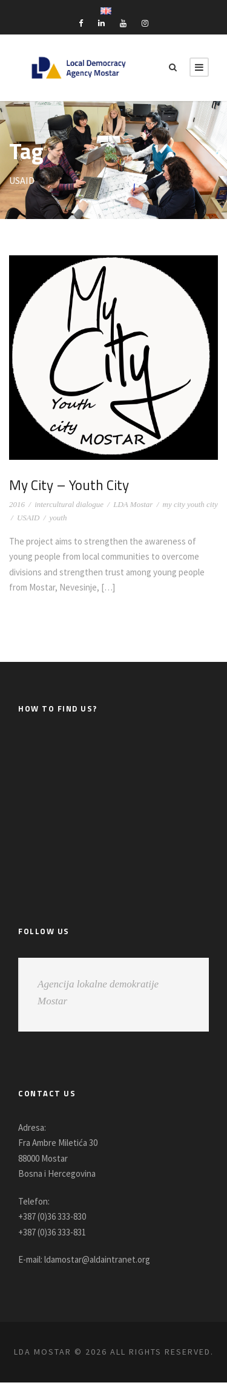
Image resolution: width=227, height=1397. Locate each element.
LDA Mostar (133, 504)
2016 (17, 504)
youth (58, 517)
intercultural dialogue (69, 504)
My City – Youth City (71, 484)
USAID (28, 517)
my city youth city (190, 504)
